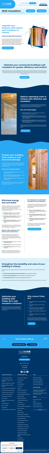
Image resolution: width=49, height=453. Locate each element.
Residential (30, 11)
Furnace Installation (21, 404)
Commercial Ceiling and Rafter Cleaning (7, 381)
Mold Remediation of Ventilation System (7, 386)
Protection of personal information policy (31, 450)
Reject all (4, 448)
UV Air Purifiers (20, 386)
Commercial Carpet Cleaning (7, 394)
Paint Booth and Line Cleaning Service (9, 388)
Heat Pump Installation (21, 398)
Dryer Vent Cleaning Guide (38, 382)
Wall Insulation (4, 407)
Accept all (18, 448)
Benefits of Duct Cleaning (37, 379)
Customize (12, 448)
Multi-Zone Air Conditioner (22, 378)
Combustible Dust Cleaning (7, 378)
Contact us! (31, 323)
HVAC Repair (19, 382)
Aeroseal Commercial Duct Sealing (8, 390)
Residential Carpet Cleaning (22, 428)
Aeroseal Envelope (5, 403)
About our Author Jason (37, 405)
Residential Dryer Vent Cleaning (23, 426)
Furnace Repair (20, 402)
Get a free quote (24, 77)
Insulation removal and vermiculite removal (8, 401)
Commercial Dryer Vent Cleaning (8, 392)
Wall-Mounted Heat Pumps (22, 390)
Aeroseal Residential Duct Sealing (23, 394)
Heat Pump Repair (20, 396)
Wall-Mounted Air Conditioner (22, 414)
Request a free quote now (34, 229)
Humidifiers (19, 388)
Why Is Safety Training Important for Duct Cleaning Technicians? (39, 391)
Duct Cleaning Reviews (37, 403)
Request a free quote (7, 48)
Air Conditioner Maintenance (22, 420)
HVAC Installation (20, 380)
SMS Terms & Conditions (42, 450)
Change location (24, 356)
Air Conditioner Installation (22, 430)
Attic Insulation (4, 398)
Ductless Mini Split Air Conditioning (23, 416)
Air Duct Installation (20, 408)
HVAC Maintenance (20, 384)
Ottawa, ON (43, 3)
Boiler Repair (19, 410)
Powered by (18, 451)
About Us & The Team (37, 399)
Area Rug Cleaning (20, 422)
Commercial (41, 11)
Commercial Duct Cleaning (6, 396)
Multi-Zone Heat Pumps (21, 392)
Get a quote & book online (32, 3)
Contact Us (40, 409)
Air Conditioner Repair (21, 418)
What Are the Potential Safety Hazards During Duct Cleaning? (40, 393)
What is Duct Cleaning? (37, 377)
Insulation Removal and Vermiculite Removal (23, 435)
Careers (34, 401)
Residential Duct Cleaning (22, 432)
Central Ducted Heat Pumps (22, 400)
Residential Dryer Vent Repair (22, 424)
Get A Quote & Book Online (19, 344)
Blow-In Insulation (5, 405)
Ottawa (24, 362)
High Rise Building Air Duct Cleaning (8, 383)
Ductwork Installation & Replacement (24, 406)
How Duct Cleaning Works (37, 381)
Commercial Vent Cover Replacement (8, 409)
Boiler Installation (20, 412)
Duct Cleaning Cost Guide (37, 384)
